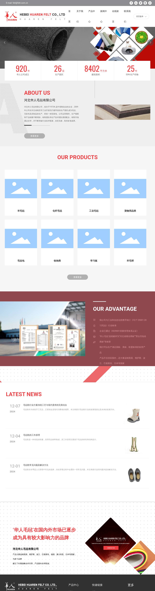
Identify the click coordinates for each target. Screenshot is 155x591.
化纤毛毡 (57, 211)
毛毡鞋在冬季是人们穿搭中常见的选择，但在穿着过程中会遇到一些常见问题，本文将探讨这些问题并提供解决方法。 (70, 469)
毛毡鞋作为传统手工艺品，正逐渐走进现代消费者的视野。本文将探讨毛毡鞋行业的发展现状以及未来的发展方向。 (69, 409)
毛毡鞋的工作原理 (31, 435)
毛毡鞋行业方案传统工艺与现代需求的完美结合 (45, 405)
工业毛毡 (93, 211)
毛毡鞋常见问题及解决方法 (35, 465)
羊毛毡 (20, 211)
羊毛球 (130, 260)
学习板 (93, 260)
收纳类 (57, 260)
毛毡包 (20, 260)
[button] (150, 42)
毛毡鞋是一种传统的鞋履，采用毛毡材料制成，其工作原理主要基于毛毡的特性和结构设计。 (60, 439)
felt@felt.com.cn (20, 3)
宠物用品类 (130, 211)
